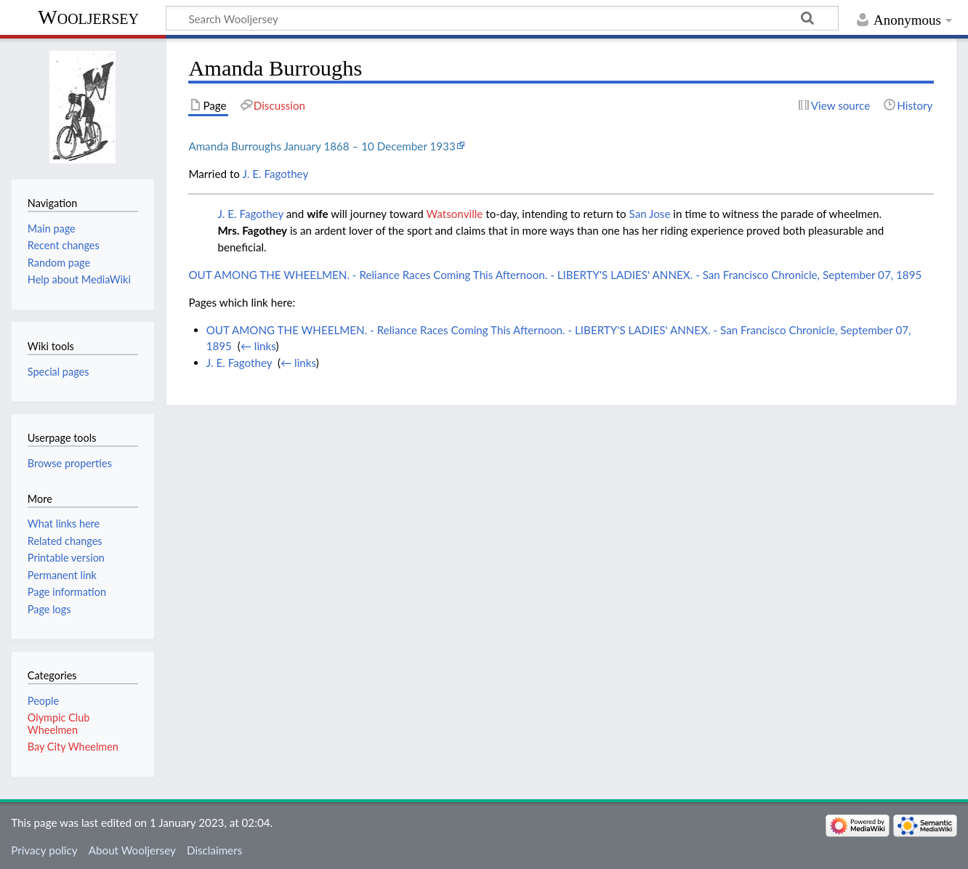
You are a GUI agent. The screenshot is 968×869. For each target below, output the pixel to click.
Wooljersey (88, 17)
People (43, 701)
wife (317, 213)
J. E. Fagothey (275, 173)
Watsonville (454, 213)
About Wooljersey (132, 850)
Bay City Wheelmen (73, 746)
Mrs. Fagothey (252, 230)
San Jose (650, 213)
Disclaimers (214, 850)
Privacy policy (44, 850)
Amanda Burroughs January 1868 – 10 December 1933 (321, 146)
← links (258, 345)
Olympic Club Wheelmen (58, 723)
